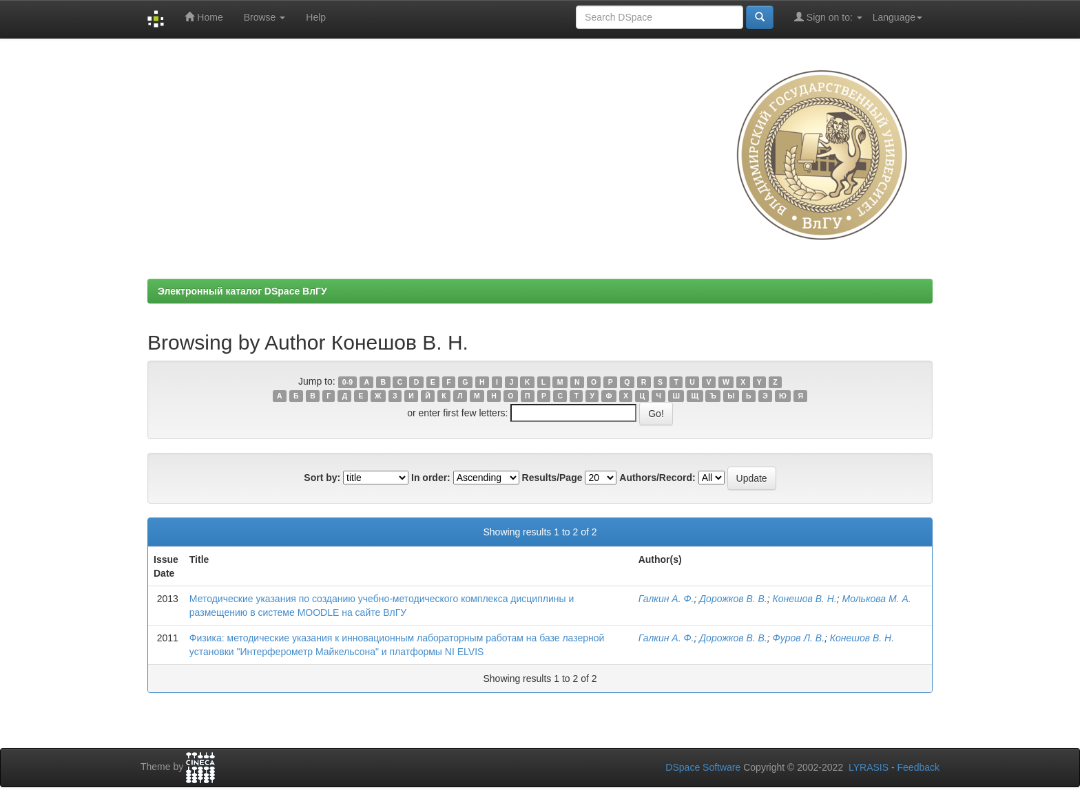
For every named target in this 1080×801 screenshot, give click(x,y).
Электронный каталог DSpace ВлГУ (242, 291)
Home (203, 17)
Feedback (918, 767)
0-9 (347, 382)
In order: (430, 477)
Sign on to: (828, 17)
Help (316, 17)
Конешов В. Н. (805, 598)
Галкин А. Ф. (666, 598)
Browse (265, 17)
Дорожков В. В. (733, 598)
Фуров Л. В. (799, 637)
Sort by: (322, 477)
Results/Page (552, 477)
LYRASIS (869, 767)
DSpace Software (702, 767)
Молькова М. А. (876, 598)
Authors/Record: (657, 477)
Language (897, 17)
